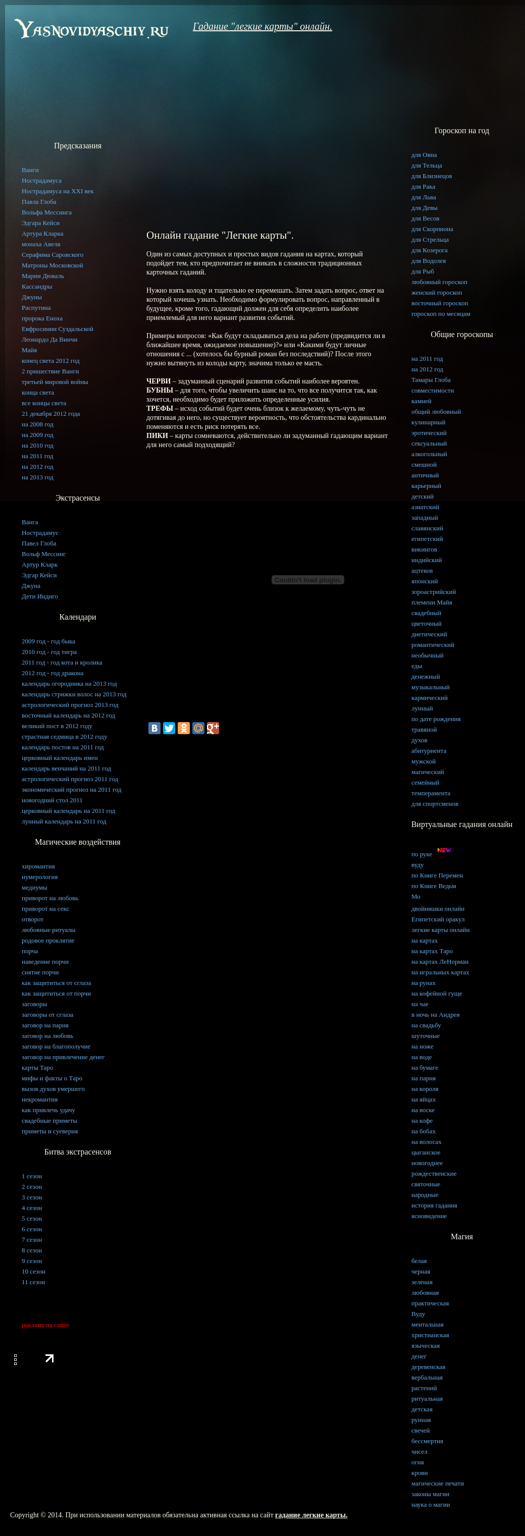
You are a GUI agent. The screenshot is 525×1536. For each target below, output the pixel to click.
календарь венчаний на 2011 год (66, 768)
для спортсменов (434, 803)
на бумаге (424, 1067)
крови (419, 1472)
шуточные (425, 1035)
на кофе (422, 1120)
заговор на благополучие (56, 1046)
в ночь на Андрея (435, 1014)
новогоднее (427, 1163)
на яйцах (423, 1099)
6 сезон (32, 1229)
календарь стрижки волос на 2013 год (74, 694)
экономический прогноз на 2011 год (72, 789)
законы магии (430, 1494)
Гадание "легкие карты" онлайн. (262, 26)
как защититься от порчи (56, 993)
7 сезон (32, 1239)
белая (419, 1261)
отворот (32, 919)
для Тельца (426, 165)
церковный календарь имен (60, 757)
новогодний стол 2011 (52, 800)
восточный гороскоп (439, 303)
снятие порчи (40, 972)
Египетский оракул (437, 919)
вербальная (427, 1377)
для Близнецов (431, 176)
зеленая (422, 1282)
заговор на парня (45, 1025)
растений (424, 1388)
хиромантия (38, 866)
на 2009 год (38, 434)
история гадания (434, 1205)
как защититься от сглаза (56, 982)
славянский (427, 528)
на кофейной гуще (436, 993)
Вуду (418, 1314)
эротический (429, 432)
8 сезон (32, 1250)
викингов (424, 549)
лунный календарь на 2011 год (64, 821)
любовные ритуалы (49, 930)
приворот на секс (45, 908)
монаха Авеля (41, 244)
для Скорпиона (432, 229)
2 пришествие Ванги (50, 371)
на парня (423, 1078)
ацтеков (422, 570)
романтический (432, 644)
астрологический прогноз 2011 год (70, 779)
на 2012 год (38, 466)
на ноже (422, 1046)
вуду (417, 864)
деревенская (428, 1366)
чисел (419, 1451)
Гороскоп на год (462, 130)
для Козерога (429, 250)
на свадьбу (426, 1025)
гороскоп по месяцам (440, 313)
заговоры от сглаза (47, 1014)
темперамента (430, 793)
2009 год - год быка (48, 641)
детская (422, 1409)
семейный (425, 782)
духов (419, 740)
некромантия (40, 1099)
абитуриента (428, 750)
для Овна (424, 154)
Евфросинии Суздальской (57, 329)
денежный (425, 676)
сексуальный (429, 443)
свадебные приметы (49, 1120)
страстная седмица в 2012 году (64, 736)
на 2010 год (38, 445)
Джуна (31, 585)
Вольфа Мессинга (47, 212)
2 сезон (32, 1186)
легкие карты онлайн (440, 930)
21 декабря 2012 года (51, 413)
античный (425, 475)
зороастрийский (433, 591)
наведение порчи (45, 961)
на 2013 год (38, 477)
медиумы (34, 887)
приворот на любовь (50, 898)
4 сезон (32, 1208)
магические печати (437, 1483)
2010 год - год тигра (49, 651)
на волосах (426, 1141)
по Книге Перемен (437, 875)
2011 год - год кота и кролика (62, 662)
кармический (429, 697)
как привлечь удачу (48, 1110)
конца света (38, 392)
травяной (424, 729)
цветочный (426, 623)
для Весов (425, 218)
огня (417, 1462)
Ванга (30, 522)
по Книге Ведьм (433, 886)
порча (30, 951)
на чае (420, 1004)
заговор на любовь (47, 1035)
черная (421, 1271)
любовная (425, 1292)
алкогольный (429, 454)
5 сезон (32, 1218)
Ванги (30, 170)
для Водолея (428, 260)
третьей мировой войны (55, 382)
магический (427, 772)
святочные (425, 1184)
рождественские (433, 1173)
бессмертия (427, 1441)
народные (424, 1194)
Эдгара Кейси (41, 223)
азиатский (425, 507)
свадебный (426, 613)
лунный (422, 708)
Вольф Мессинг (44, 554)
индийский (426, 560)
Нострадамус (40, 532)
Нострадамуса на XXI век (58, 191)
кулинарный (428, 422)
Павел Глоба (39, 543)
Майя (29, 350)
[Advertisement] (267, 147)
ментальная (427, 1324)
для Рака (423, 186)
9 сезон (32, 1261)
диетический (429, 634)
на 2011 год (38, 456)
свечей (420, 1430)
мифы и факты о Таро (52, 1078)
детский (422, 496)
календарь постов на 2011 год (63, 747)
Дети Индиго (40, 596)
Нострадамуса (42, 180)
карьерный (426, 485)
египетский (427, 538)
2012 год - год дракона (53, 673)
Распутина (36, 307)
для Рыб (422, 271)
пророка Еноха (42, 318)
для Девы (424, 207)
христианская (430, 1335)
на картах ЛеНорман (439, 961)
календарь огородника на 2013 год (69, 683)
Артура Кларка (43, 233)
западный (424, 517)
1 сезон (32, 1176)
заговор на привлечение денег (63, 1057)
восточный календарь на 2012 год (68, 715)
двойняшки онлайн (437, 908)
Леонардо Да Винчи (49, 339)
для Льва (423, 197)
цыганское (426, 1152)
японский (424, 581)
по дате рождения (435, 719)
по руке (432, 854)
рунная (421, 1419)
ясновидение (429, 1216)
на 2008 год (38, 424)
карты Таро (37, 1067)
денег (419, 1356)
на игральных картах (440, 972)
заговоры (34, 1004)
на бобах (423, 1131)
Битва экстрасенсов (77, 1151)
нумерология (40, 877)
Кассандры (37, 286)
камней (421, 401)
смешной (424, 464)
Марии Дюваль (43, 276)
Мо (416, 896)
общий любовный (436, 411)
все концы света (44, 403)
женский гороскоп (436, 292)
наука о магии (430, 1504)
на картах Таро (432, 951)
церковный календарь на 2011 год (68, 810)
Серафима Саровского (52, 254)
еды (416, 666)
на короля (424, 1088)
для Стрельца (430, 239)
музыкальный (430, 687)
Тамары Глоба (431, 379)
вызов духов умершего (53, 1088)
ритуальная (427, 1398)
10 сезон (33, 1271)
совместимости (432, 390)
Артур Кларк (40, 564)
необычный (427, 655)
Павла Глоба (39, 201)
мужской (423, 761)
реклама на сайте (45, 1325)
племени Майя (431, 602)
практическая (430, 1303)
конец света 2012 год (51, 360)
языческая (425, 1345)
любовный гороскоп (439, 282)
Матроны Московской (52, 265)
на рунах (423, 982)
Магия (462, 1236)
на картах (424, 940)
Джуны (32, 297)
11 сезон (33, 1282)
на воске (423, 1110)
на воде (421, 1057)
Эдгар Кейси (39, 575)
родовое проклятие (48, 940)
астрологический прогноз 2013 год (70, 704)
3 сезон (32, 1197)
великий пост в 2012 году (57, 726)
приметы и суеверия (50, 1131)
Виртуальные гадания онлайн (462, 824)
